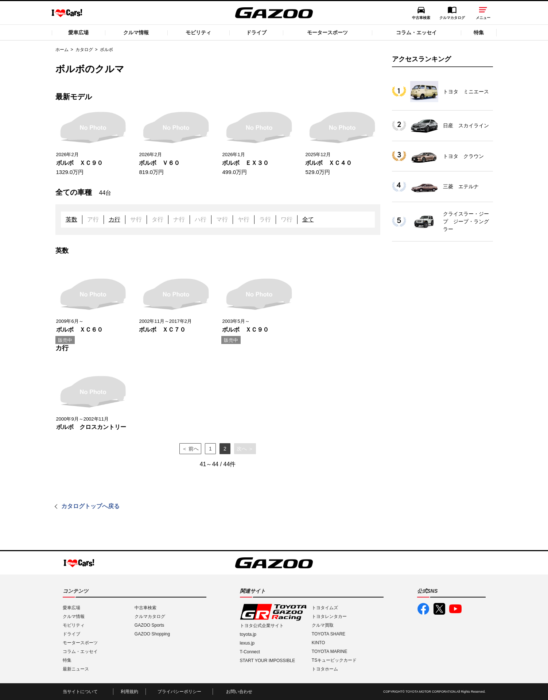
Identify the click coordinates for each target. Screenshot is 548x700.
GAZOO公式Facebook (423, 609)
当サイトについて (80, 691)
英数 (71, 219)
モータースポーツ (327, 32)
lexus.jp (247, 643)
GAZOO (274, 12)
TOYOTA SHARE (328, 634)
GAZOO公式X (439, 609)
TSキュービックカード (334, 660)
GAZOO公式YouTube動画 (455, 609)
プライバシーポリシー (179, 691)
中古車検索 (421, 18)
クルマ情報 (136, 32)
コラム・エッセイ (416, 32)
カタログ (84, 49)
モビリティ (198, 32)
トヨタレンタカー (329, 616)
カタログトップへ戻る (90, 506)
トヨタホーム (325, 669)
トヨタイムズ (325, 607)
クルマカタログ (452, 18)
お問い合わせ (239, 691)
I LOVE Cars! (67, 13)
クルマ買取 (323, 625)
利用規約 (129, 691)
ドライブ (256, 32)
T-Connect (250, 651)
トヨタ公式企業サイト (262, 625)
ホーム (62, 49)
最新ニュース (76, 669)
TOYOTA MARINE (329, 651)
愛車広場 (78, 32)
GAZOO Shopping (152, 634)
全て (308, 219)
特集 (479, 32)
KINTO (318, 642)
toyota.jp (248, 634)
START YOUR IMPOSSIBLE (267, 660)
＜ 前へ (190, 449)
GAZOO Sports (149, 625)
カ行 (114, 219)
